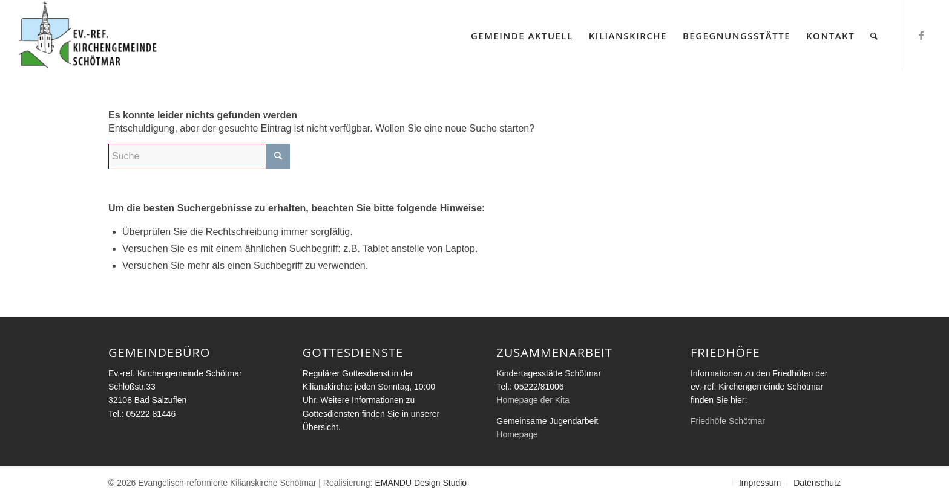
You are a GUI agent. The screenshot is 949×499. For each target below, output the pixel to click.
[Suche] (874, 35)
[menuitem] (522, 35)
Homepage (517, 434)
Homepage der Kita (533, 400)
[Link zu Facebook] (921, 35)
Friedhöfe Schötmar (728, 421)
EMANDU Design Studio (421, 483)
